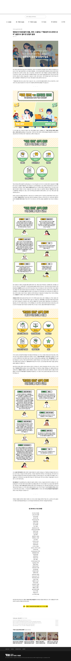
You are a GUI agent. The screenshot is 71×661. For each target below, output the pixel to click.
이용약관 (12, 649)
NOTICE (55, 22)
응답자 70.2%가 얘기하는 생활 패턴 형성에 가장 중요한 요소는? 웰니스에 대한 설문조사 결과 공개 (26, 621)
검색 (44, 16)
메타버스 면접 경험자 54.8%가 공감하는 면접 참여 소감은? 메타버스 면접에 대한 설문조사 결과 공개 (27, 622)
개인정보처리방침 (18, 649)
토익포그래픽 (19, 618)
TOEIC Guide (21, 22)
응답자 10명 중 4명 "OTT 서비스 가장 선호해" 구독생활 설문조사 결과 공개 (23, 625)
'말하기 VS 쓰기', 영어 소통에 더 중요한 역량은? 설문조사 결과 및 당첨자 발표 (23, 624)
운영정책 (23, 649)
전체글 (63, 21)
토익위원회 (13, 655)
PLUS (44, 22)
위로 (65, 649)
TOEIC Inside (33, 22)
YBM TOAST (7, 649)
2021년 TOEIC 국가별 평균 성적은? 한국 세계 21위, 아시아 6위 (21, 620)
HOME (8, 22)
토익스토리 (35, 8)
